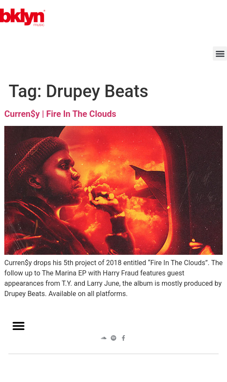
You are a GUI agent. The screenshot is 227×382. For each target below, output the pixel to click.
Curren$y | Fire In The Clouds (60, 114)
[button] (220, 53)
